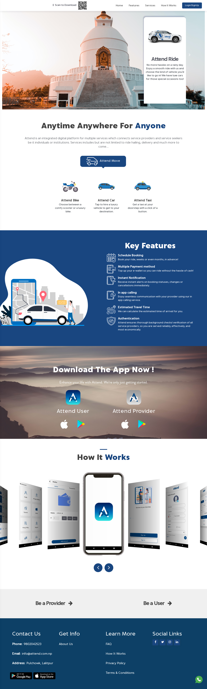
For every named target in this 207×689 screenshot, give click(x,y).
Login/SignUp (192, 5)
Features (134, 5)
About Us (66, 644)
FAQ (109, 644)
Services (150, 5)
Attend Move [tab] (103, 161)
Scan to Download (70, 5)
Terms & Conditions (120, 672)
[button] (17, 54)
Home (119, 5)
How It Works (168, 5)
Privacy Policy (115, 663)
